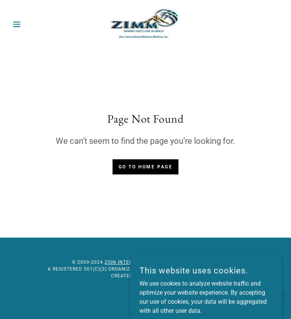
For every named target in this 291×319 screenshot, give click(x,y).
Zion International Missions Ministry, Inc (161, 262)
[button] (29, 24)
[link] (145, 24)
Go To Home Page (146, 167)
